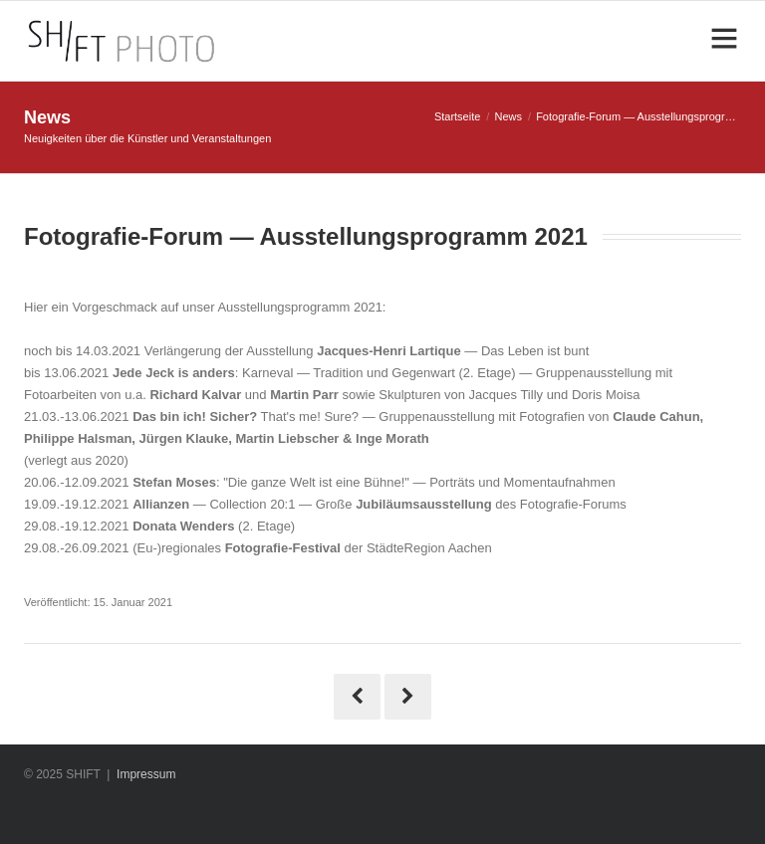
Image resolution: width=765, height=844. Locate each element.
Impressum (146, 774)
